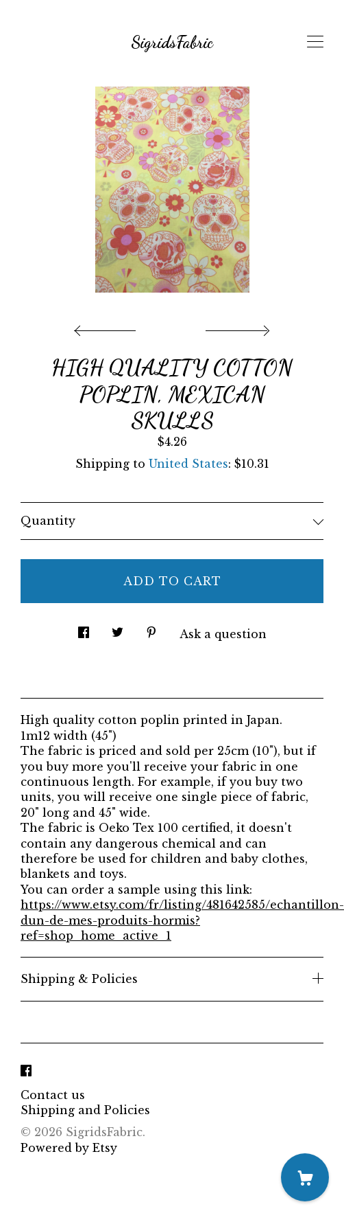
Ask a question (223, 634)
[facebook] (26, 1071)
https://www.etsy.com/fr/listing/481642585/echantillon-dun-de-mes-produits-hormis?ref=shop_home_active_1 (182, 920)
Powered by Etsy (69, 1148)
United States (188, 464)
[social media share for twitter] (117, 628)
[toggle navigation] (315, 42)
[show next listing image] (235, 327)
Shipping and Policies (85, 1110)
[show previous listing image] (108, 327)
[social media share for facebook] (83, 628)
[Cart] (305, 1177)
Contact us (53, 1095)
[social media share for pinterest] (151, 628)
